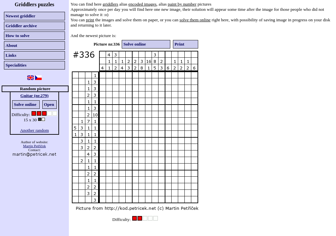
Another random (34, 130)
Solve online (25, 104)
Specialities (16, 65)
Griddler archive (21, 25)
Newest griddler (20, 15)
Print (179, 44)
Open (49, 104)
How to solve (18, 35)
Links (11, 55)
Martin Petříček (34, 146)
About (11, 45)
